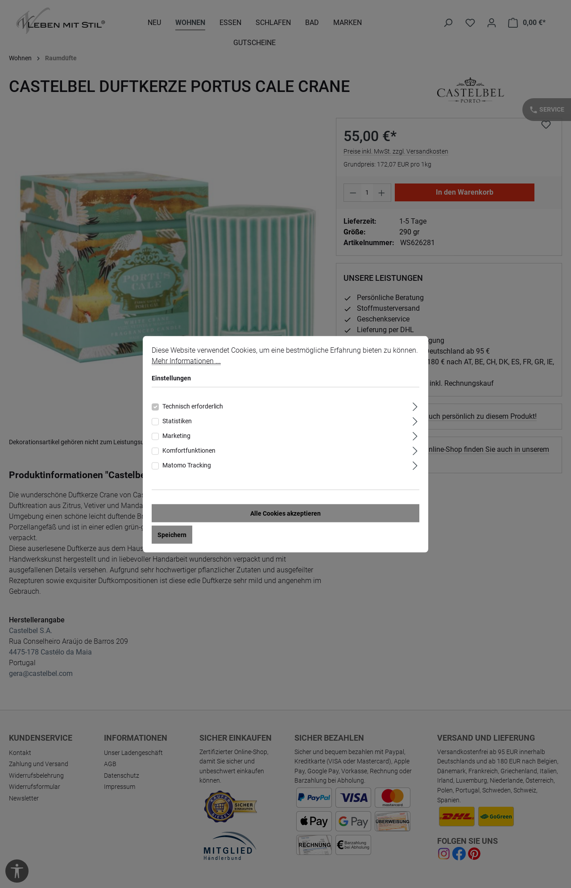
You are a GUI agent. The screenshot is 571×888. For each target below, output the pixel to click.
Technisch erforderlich (192, 405)
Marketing (176, 435)
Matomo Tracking (186, 464)
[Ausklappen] (415, 405)
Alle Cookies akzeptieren (285, 513)
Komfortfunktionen (188, 450)
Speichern (171, 534)
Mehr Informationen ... (186, 360)
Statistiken (177, 420)
